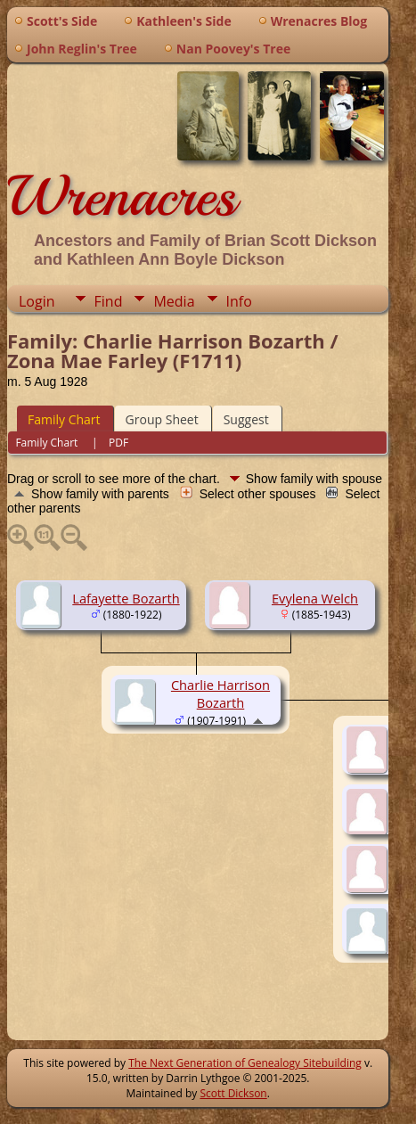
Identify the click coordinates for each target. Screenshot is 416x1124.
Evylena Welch (315, 598)
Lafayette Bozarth (125, 598)
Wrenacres (121, 196)
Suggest (246, 419)
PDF (118, 442)
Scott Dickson (233, 1093)
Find (108, 301)
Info (239, 301)
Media (173, 301)
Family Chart (64, 419)
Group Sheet (162, 419)
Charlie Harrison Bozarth (220, 693)
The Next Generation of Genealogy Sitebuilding (245, 1063)
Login (37, 301)
